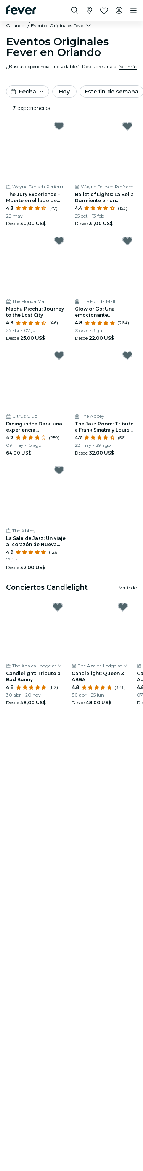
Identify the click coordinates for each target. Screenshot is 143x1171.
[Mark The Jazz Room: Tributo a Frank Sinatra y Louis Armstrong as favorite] (127, 355)
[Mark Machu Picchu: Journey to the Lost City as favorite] (59, 241)
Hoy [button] (64, 91)
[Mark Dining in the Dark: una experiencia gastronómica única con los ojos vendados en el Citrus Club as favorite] (59, 355)
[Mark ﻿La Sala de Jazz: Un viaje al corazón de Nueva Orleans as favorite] (59, 470)
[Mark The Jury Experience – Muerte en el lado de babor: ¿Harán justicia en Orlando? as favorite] (59, 126)
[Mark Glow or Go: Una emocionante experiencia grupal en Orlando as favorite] (127, 241)
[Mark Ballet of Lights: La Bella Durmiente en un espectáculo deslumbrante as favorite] (127, 126)
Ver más (128, 66)
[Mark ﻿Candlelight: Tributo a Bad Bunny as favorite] (58, 607)
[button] (61, 25)
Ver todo (128, 587)
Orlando (15, 25)
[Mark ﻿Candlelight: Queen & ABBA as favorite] (123, 607)
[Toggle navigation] (133, 10)
